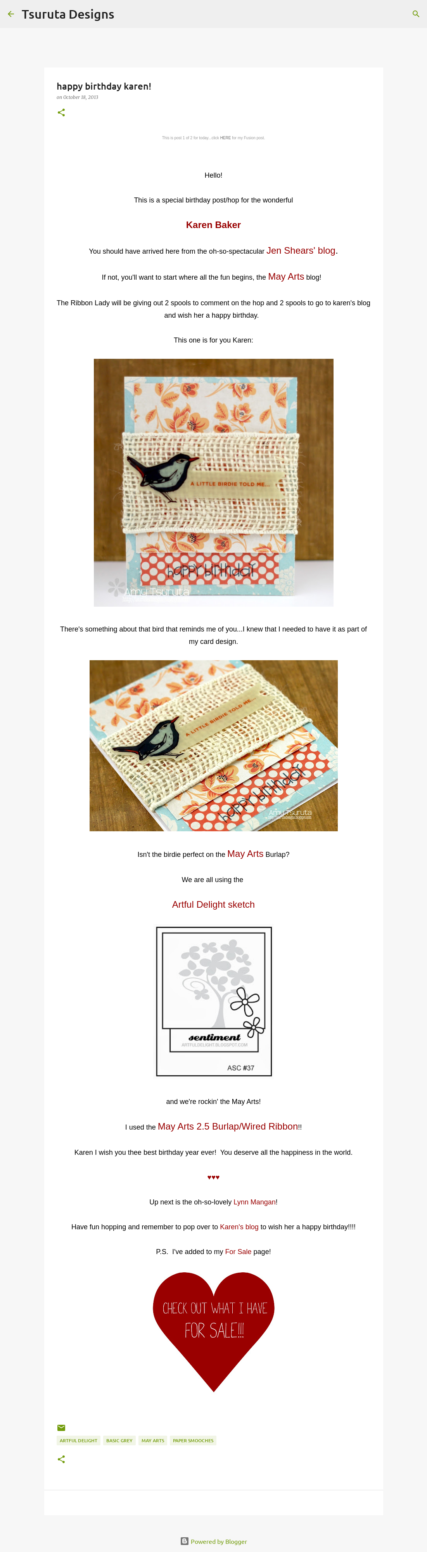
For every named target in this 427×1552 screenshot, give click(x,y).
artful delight (78, 1440)
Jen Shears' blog (300, 250)
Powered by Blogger (213, 1541)
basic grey (119, 1440)
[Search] (125, 14)
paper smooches (193, 1440)
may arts (153, 1440)
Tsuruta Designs (68, 13)
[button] (61, 113)
